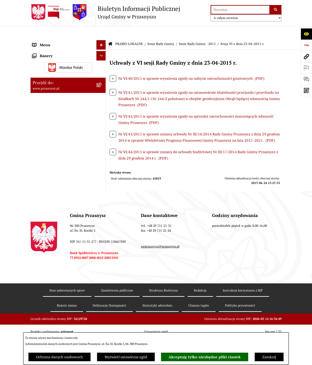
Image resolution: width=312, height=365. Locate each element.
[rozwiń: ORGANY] (102, 42)
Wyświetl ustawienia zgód (126, 357)
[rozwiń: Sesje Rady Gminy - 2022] (102, 178)
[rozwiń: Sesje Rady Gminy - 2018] (102, 227)
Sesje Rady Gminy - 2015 (197, 31)
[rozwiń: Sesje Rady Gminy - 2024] (102, 154)
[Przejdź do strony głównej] (105, 12)
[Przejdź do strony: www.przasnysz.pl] (306, 56)
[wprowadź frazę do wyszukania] (240, 9)
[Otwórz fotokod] (306, 90)
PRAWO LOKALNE (129, 31)
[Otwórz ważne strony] (306, 67)
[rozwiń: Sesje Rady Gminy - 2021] (102, 190)
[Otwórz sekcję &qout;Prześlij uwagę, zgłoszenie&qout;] (306, 79)
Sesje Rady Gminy (160, 31)
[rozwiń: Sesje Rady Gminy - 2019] (102, 214)
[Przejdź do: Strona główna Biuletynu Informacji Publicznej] (110, 31)
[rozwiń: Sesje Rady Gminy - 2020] (102, 202)
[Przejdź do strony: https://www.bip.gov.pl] (306, 45)
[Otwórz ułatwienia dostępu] (306, 34)
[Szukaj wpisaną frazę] (275, 9)
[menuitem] (68, 63)
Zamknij (269, 357)
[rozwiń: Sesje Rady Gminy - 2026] (102, 129)
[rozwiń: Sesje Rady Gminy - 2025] (102, 142)
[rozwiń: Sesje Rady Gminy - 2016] (102, 251)
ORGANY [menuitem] (39, 41)
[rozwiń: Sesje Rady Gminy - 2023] (102, 166)
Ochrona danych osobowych (59, 357)
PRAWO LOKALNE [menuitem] (47, 51)
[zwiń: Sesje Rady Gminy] (102, 87)
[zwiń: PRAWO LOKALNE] (102, 51)
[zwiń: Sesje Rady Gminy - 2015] (102, 263)
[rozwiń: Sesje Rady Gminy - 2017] (102, 239)
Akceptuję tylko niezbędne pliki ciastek (205, 357)
